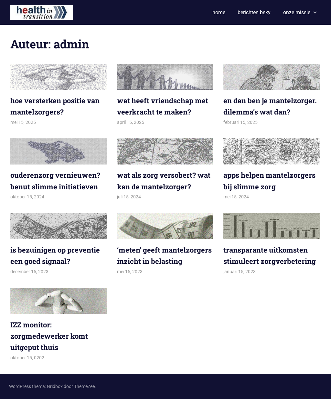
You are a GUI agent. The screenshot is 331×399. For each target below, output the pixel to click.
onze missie (300, 12)
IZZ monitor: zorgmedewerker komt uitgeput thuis (49, 336)
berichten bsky (254, 12)
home (218, 12)
